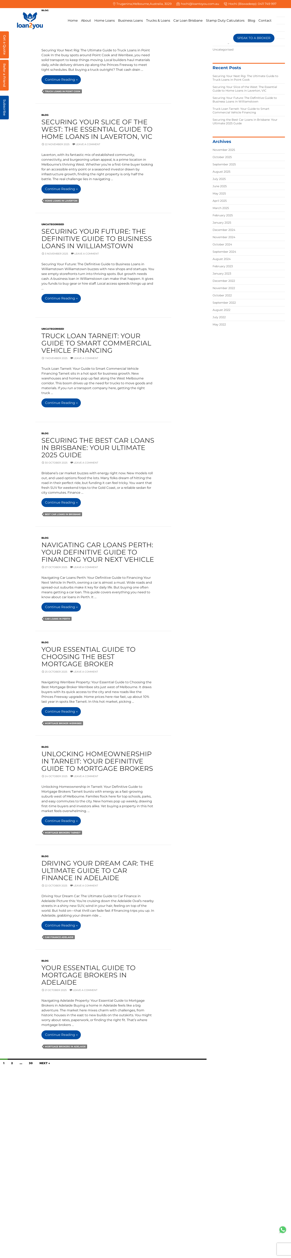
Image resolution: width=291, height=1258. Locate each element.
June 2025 (220, 186)
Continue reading (63, 80)
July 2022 (219, 317)
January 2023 (222, 273)
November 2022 (224, 288)
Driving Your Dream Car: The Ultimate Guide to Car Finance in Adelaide (97, 870)
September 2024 (224, 252)
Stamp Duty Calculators (225, 20)
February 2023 (223, 266)
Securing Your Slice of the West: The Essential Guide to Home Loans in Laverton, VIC (97, 129)
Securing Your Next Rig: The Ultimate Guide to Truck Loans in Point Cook (245, 77)
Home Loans (104, 20)
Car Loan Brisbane (188, 20)
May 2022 (219, 324)
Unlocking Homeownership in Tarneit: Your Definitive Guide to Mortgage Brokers (97, 761)
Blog (251, 20)
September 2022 (224, 302)
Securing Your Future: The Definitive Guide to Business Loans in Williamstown (96, 238)
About (86, 20)
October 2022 (222, 295)
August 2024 (222, 259)
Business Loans (130, 20)
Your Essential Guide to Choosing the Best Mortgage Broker (88, 656)
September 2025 (224, 164)
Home (73, 20)
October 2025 (222, 157)
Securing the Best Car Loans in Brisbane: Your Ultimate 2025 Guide (97, 447)
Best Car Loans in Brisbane (63, 514)
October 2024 (222, 244)
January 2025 (222, 222)
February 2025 (223, 215)
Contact (265, 20)
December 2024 (224, 230)
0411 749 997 (267, 4)
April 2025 (220, 201)
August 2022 (221, 310)
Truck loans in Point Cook (62, 91)
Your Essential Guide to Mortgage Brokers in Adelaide (88, 975)
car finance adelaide (59, 937)
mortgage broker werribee (63, 723)
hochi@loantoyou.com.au (200, 4)
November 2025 (224, 150)
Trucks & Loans (158, 20)
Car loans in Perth (57, 618)
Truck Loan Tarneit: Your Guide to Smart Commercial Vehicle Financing (96, 343)
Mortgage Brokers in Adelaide (65, 1046)
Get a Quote (4, 45)
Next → (44, 1063)
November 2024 (224, 237)
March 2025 (221, 208)
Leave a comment (88, 144)
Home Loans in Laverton (61, 200)
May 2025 (219, 193)
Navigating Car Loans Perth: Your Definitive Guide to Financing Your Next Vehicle (97, 552)
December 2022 (224, 281)
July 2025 (219, 179)
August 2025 (221, 171)
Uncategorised (52, 224)
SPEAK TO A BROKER (253, 38)
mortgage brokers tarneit (63, 832)
